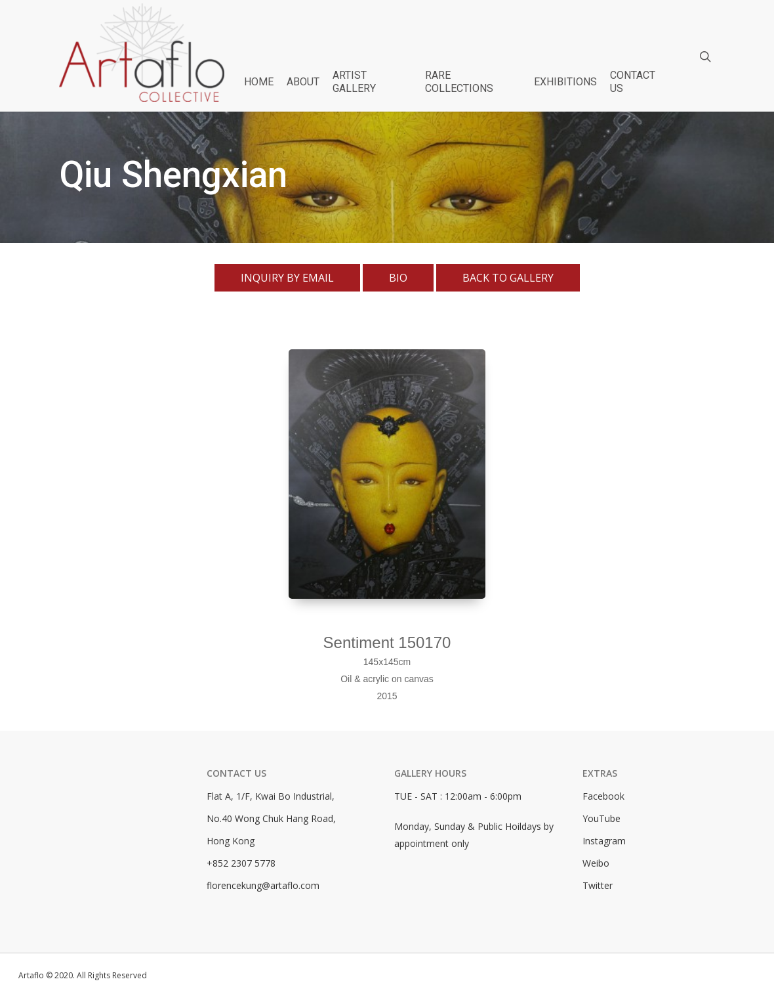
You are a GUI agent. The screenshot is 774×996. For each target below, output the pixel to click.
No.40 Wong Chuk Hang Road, (271, 818)
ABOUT (303, 82)
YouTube (601, 818)
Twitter (597, 885)
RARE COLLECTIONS (459, 82)
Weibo (595, 863)
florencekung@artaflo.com (263, 885)
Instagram (604, 840)
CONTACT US (632, 82)
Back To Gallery (508, 278)
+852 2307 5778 (241, 863)
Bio (398, 278)
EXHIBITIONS (565, 82)
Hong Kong (231, 840)
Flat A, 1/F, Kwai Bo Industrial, (271, 796)
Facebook (603, 796)
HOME (259, 82)
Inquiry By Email (287, 278)
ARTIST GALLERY (354, 82)
